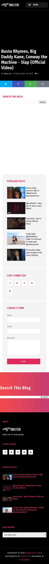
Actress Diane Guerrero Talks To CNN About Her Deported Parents (28, 476)
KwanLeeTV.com (33, 553)
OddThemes (24, 560)
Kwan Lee (8, 73)
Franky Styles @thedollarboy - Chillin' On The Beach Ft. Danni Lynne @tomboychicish (28, 510)
